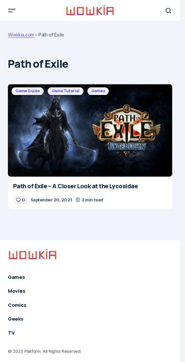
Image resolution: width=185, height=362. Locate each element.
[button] (12, 10)
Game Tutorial (66, 91)
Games (98, 91)
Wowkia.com (21, 34)
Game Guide (27, 91)
